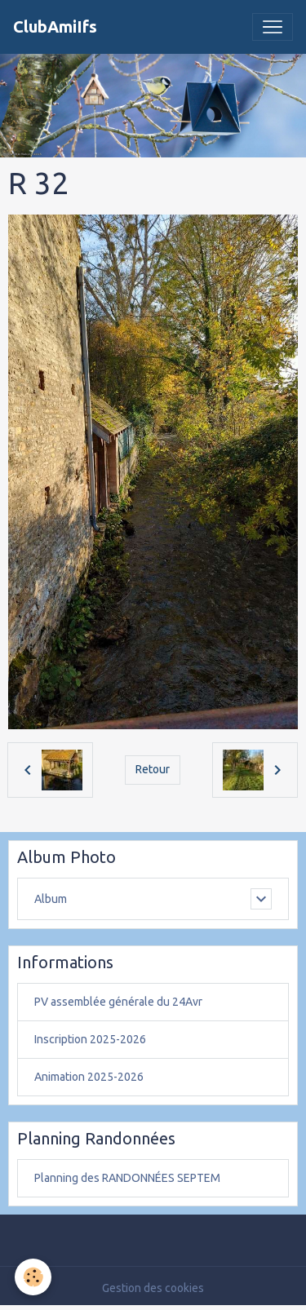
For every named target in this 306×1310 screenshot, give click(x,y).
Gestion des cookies (153, 1288)
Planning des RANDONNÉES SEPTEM (127, 1177)
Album (50, 898)
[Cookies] (33, 1277)
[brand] (55, 27)
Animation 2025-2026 (89, 1076)
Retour (152, 769)
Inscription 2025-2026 (90, 1039)
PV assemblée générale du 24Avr (118, 1001)
